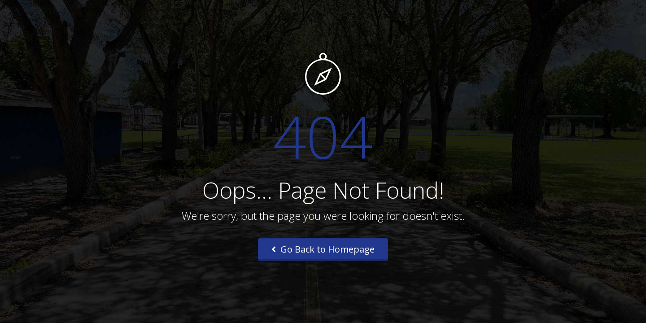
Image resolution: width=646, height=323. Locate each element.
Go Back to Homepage (323, 249)
